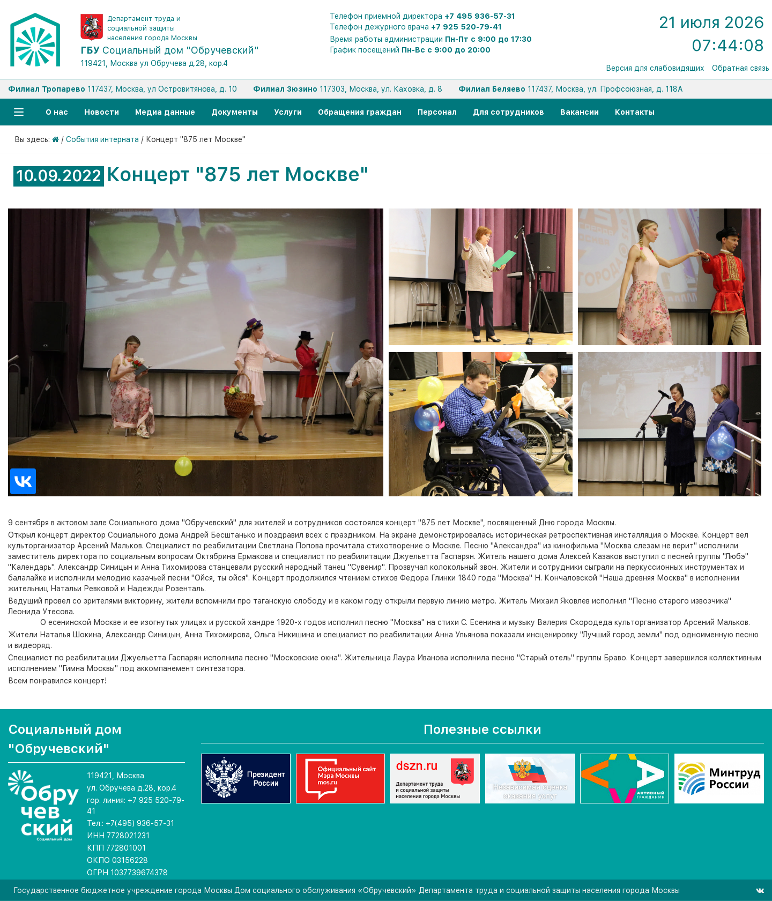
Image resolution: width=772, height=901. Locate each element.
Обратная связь (740, 68)
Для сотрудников (508, 112)
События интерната (102, 139)
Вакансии (579, 112)
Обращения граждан (360, 112)
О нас (57, 112)
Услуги (288, 112)
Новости (101, 112)
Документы (234, 112)
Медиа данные (165, 112)
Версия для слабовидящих (655, 68)
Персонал (437, 112)
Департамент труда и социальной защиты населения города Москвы (152, 28)
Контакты (635, 112)
